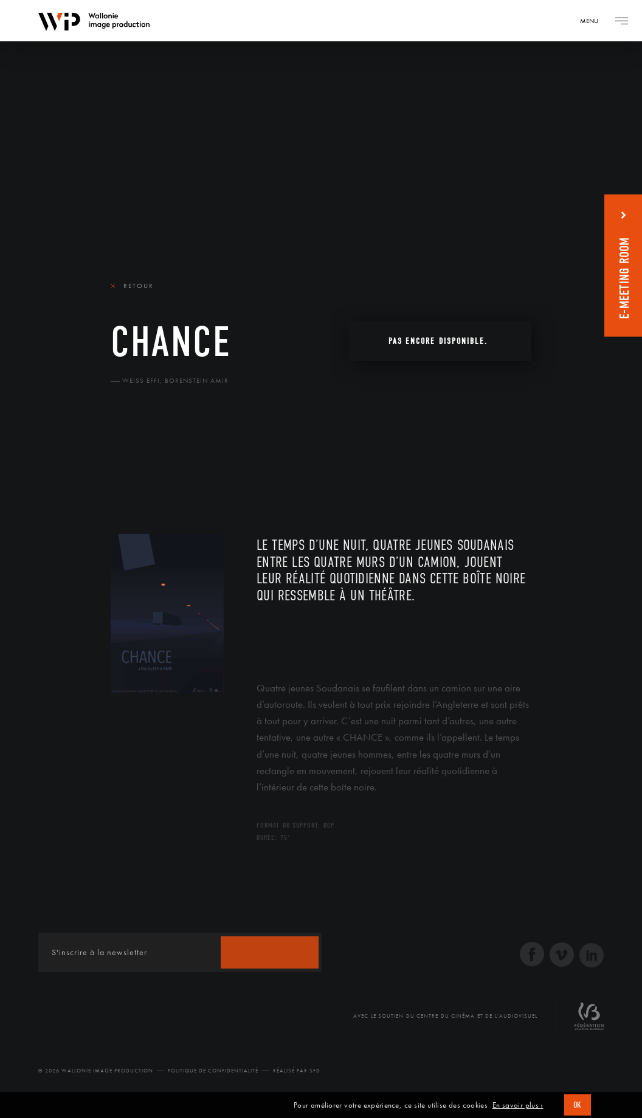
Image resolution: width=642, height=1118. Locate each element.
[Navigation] (593, 20)
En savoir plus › (518, 1105)
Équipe (188, 462)
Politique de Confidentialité (213, 1070)
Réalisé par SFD (296, 1070)
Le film (129, 462)
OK (577, 1105)
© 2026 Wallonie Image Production (95, 1070)
